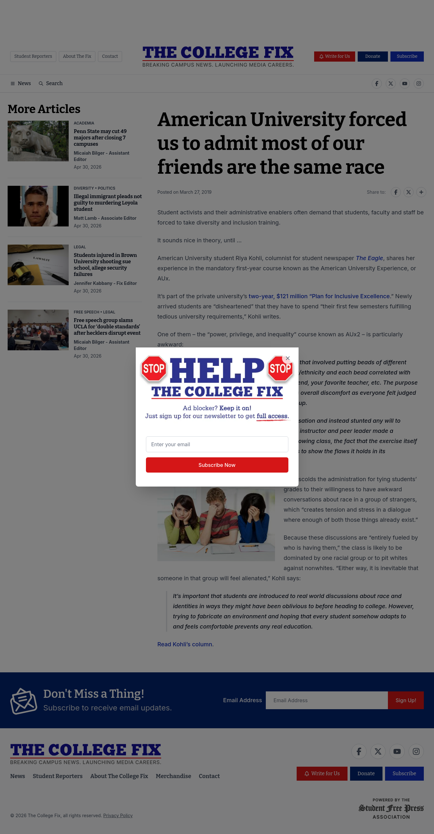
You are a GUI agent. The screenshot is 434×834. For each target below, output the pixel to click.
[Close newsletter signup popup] (287, 358)
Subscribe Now (216, 465)
